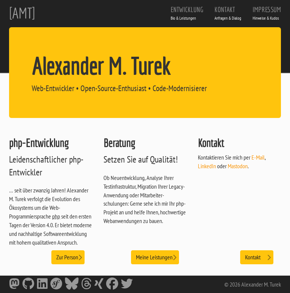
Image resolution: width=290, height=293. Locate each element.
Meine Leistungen (155, 257)
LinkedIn (207, 166)
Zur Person (68, 257)
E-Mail (258, 157)
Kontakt (227, 13)
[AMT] (22, 13)
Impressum (267, 13)
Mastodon (238, 166)
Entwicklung (187, 13)
